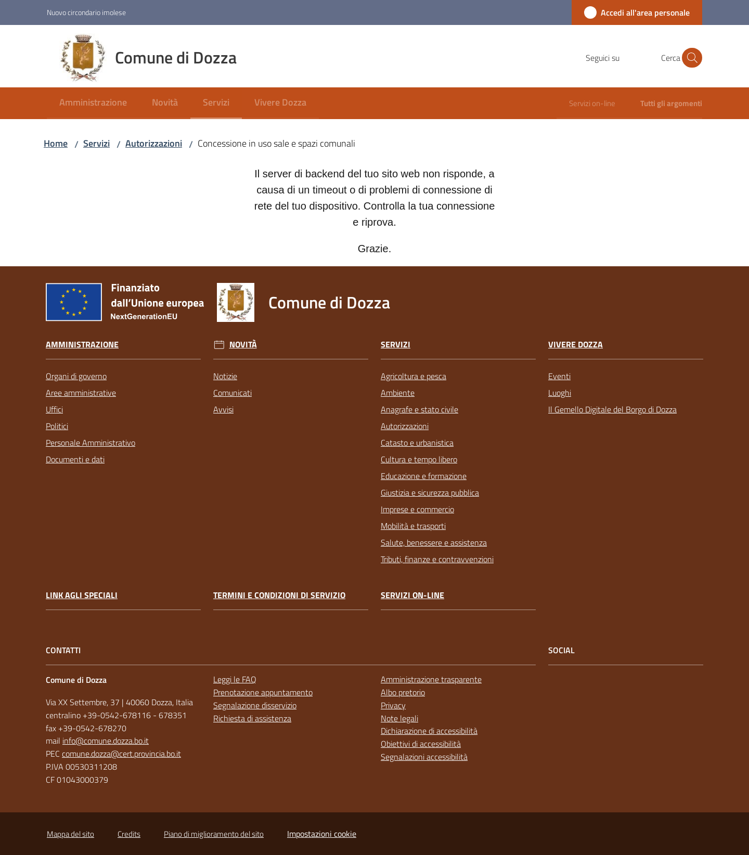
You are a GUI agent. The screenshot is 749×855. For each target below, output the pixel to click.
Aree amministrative (81, 392)
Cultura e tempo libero (419, 459)
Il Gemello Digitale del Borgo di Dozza (612, 409)
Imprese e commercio (417, 509)
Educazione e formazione (424, 476)
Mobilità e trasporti (413, 526)
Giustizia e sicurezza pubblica (430, 492)
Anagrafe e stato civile (419, 409)
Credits (129, 834)
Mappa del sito (70, 834)
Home (56, 143)
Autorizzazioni (153, 143)
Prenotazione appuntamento (263, 692)
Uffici (54, 409)
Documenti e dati (75, 459)
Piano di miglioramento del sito (214, 834)
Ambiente (398, 392)
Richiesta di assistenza (252, 718)
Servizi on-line (412, 595)
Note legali (399, 718)
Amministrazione (82, 345)
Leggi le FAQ (234, 679)
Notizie (225, 376)
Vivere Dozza (575, 345)
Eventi (559, 376)
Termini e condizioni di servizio (279, 595)
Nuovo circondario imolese (86, 12)
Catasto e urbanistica (417, 442)
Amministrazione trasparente (431, 679)
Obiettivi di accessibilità (421, 743)
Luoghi (559, 392)
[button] (689, 57)
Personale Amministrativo (90, 442)
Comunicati (232, 392)
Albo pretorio (403, 692)
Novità (243, 345)
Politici (57, 426)
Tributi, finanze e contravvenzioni (437, 559)
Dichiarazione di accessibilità (429, 730)
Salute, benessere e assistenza (434, 542)
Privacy (393, 705)
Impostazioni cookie (321, 833)
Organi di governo (76, 376)
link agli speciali (82, 595)
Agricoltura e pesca (413, 376)
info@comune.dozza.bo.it (105, 740)
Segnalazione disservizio (254, 705)
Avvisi (223, 409)
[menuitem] (93, 103)
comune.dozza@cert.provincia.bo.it (121, 753)
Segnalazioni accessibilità (424, 756)
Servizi (96, 143)
